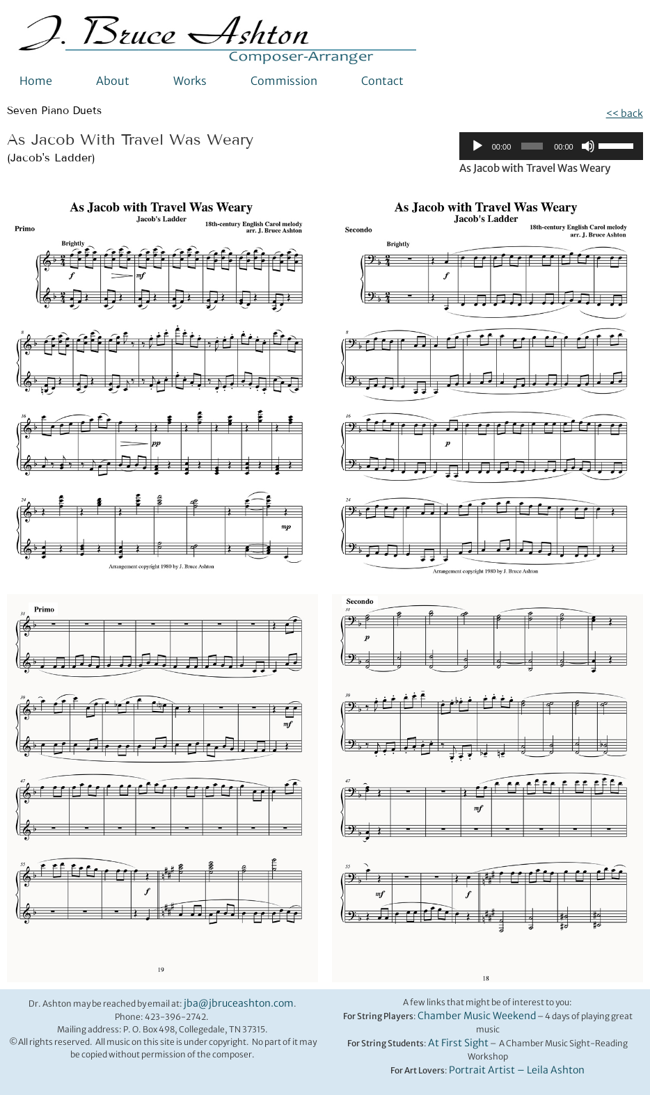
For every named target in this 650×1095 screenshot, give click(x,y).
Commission (284, 81)
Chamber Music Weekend (477, 1015)
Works (190, 81)
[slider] (532, 146)
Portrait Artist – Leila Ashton (517, 1070)
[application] (551, 146)
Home (35, 81)
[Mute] (588, 146)
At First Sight (458, 1043)
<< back (624, 113)
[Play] (477, 146)
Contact (382, 81)
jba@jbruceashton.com (239, 1003)
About (112, 81)
